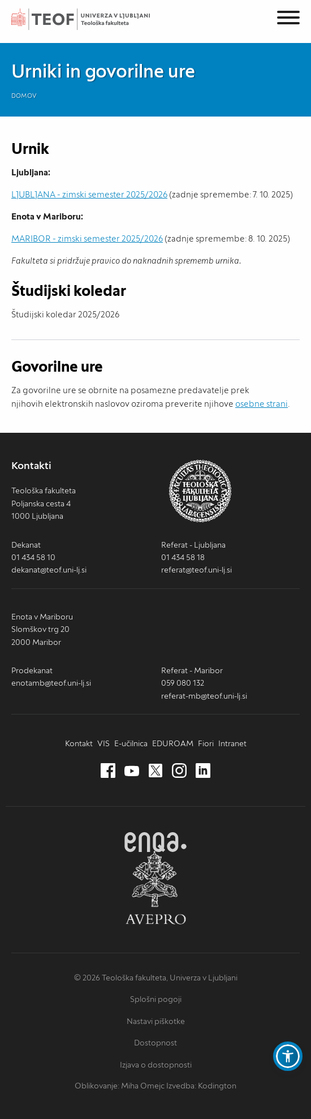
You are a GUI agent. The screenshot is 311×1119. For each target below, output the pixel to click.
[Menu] (288, 19)
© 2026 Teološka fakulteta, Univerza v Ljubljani (155, 977)
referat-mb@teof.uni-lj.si (204, 696)
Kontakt (79, 743)
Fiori (206, 743)
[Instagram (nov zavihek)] (179, 771)
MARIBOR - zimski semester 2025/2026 (87, 238)
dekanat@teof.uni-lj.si (49, 570)
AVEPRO (155, 887)
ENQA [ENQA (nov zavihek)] (155, 842)
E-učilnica (131, 743)
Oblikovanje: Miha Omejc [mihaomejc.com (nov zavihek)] (120, 1086)
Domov (24, 96)
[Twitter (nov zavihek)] (155, 771)
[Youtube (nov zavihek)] (131, 771)
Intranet (232, 743)
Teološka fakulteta (93, 19)
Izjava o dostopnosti (156, 1065)
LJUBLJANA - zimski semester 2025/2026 (89, 194)
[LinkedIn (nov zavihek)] (203, 771)
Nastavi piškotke (156, 1021)
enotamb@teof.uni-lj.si (51, 683)
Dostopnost (155, 1043)
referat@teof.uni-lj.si (196, 570)
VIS (103, 743)
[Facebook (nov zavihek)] (108, 771)
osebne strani (261, 403)
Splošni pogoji (156, 999)
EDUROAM (172, 743)
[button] (288, 1056)
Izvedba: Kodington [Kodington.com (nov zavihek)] (201, 1086)
